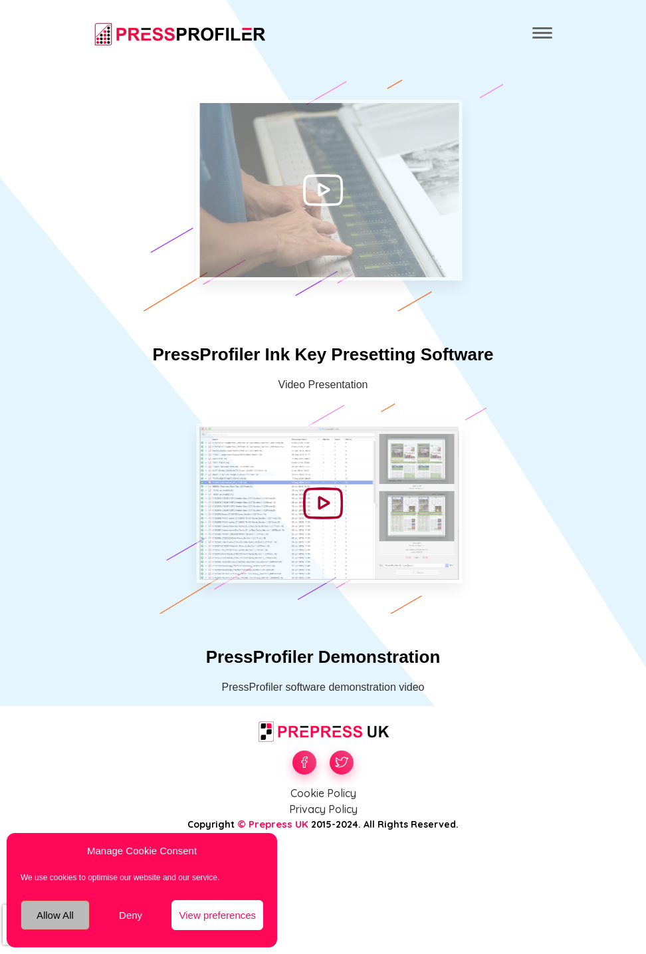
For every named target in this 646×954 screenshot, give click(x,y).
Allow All (55, 915)
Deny (130, 915)
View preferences (217, 915)
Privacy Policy (323, 809)
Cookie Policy (323, 793)
